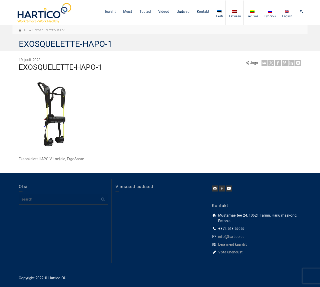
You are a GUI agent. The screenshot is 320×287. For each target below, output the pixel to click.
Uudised (183, 12)
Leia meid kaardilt (232, 244)
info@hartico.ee (231, 236)
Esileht (110, 12)
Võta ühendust (230, 252)
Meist (127, 12)
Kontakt (203, 12)
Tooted (145, 12)
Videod (163, 12)
